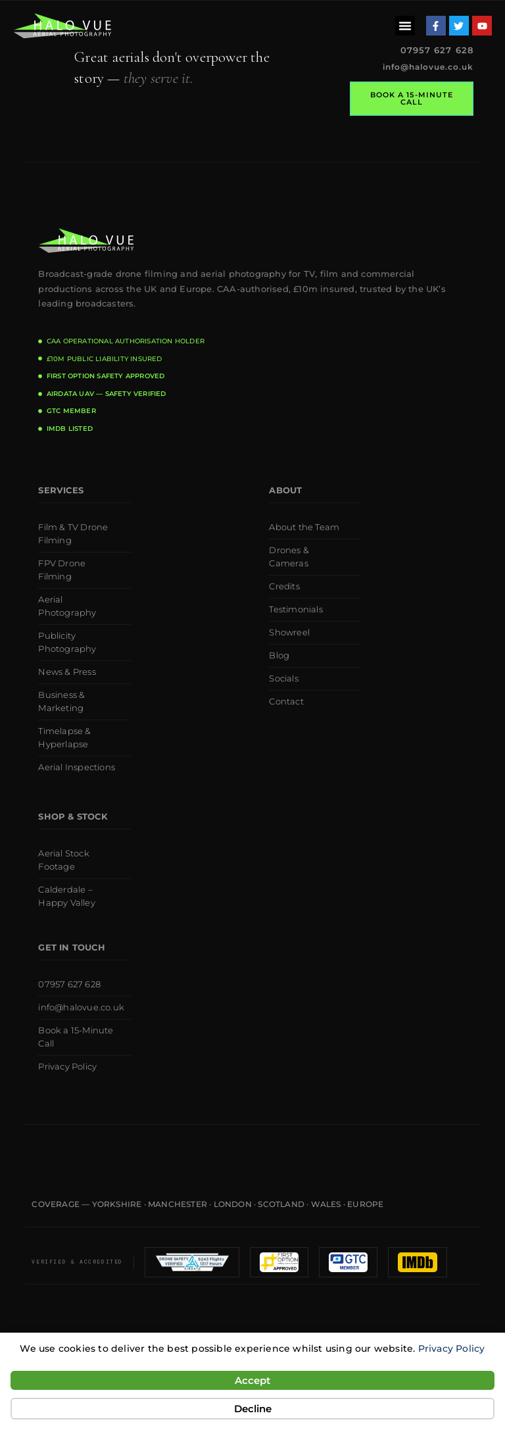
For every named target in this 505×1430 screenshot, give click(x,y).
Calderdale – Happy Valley (66, 896)
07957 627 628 (69, 984)
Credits (284, 586)
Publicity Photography (67, 642)
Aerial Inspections (76, 767)
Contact (286, 701)
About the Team (304, 527)
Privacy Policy (451, 1348)
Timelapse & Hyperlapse (64, 737)
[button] (405, 26)
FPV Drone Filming (61, 569)
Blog (279, 655)
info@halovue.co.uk (428, 67)
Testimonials (295, 609)
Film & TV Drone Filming (73, 533)
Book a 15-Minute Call (75, 1036)
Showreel (289, 632)
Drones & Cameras (289, 556)
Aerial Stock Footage (63, 860)
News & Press (66, 672)
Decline (253, 1408)
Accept (252, 1380)
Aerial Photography (67, 606)
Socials (283, 678)
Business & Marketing (61, 701)
